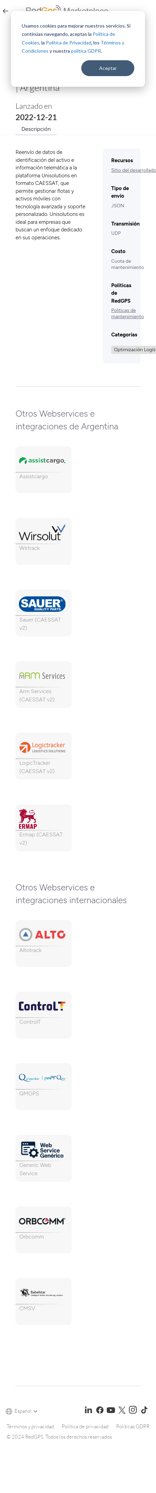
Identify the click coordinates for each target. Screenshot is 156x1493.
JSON (117, 206)
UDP (116, 233)
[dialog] (78, 49)
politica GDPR (86, 51)
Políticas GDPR (132, 1426)
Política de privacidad (85, 1426)
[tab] (35, 128)
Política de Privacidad (68, 42)
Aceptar (108, 68)
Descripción (36, 129)
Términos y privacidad (30, 1426)
